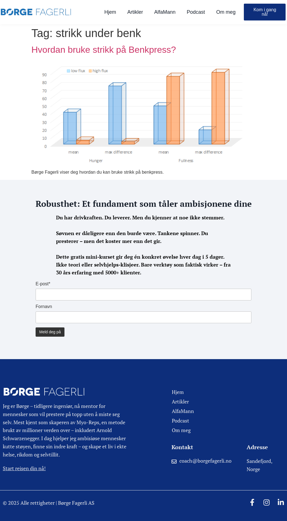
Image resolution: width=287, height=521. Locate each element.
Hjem (110, 12)
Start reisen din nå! (24, 468)
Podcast (196, 12)
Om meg (225, 12)
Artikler (135, 12)
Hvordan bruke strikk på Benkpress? (103, 50)
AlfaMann (164, 12)
